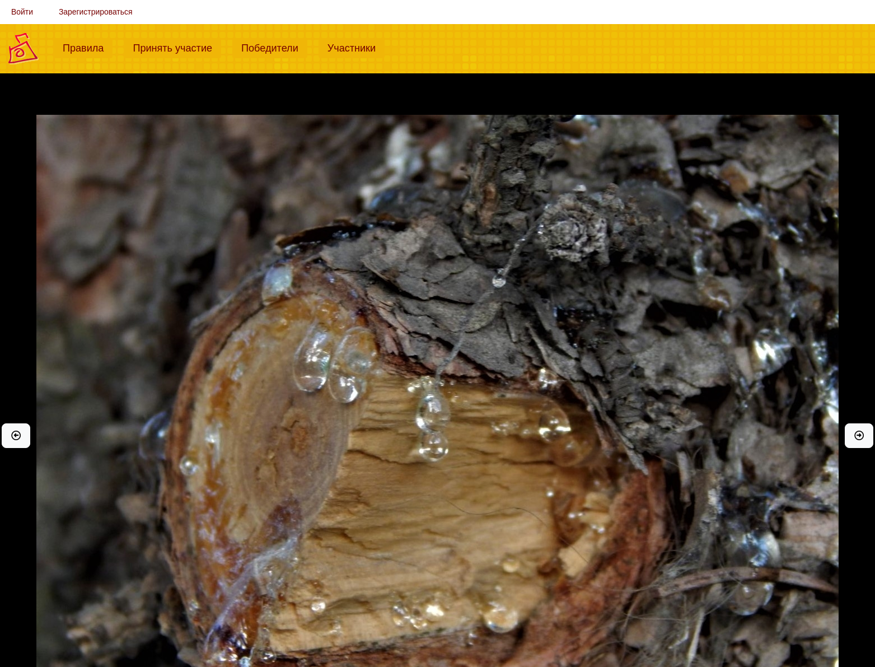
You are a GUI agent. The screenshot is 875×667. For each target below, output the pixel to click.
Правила (88, 47)
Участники (356, 47)
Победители (274, 47)
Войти (22, 11)
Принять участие (177, 47)
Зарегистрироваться (96, 11)
